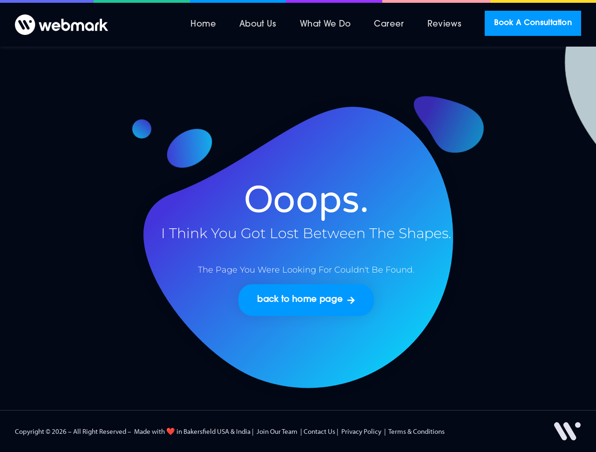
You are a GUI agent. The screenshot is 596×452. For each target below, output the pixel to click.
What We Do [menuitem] (325, 24)
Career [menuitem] (389, 24)
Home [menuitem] (203, 24)
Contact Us (319, 431)
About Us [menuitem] (258, 24)
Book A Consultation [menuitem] (533, 23)
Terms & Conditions (416, 431)
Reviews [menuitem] (444, 24)
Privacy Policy (361, 431)
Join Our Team (277, 431)
